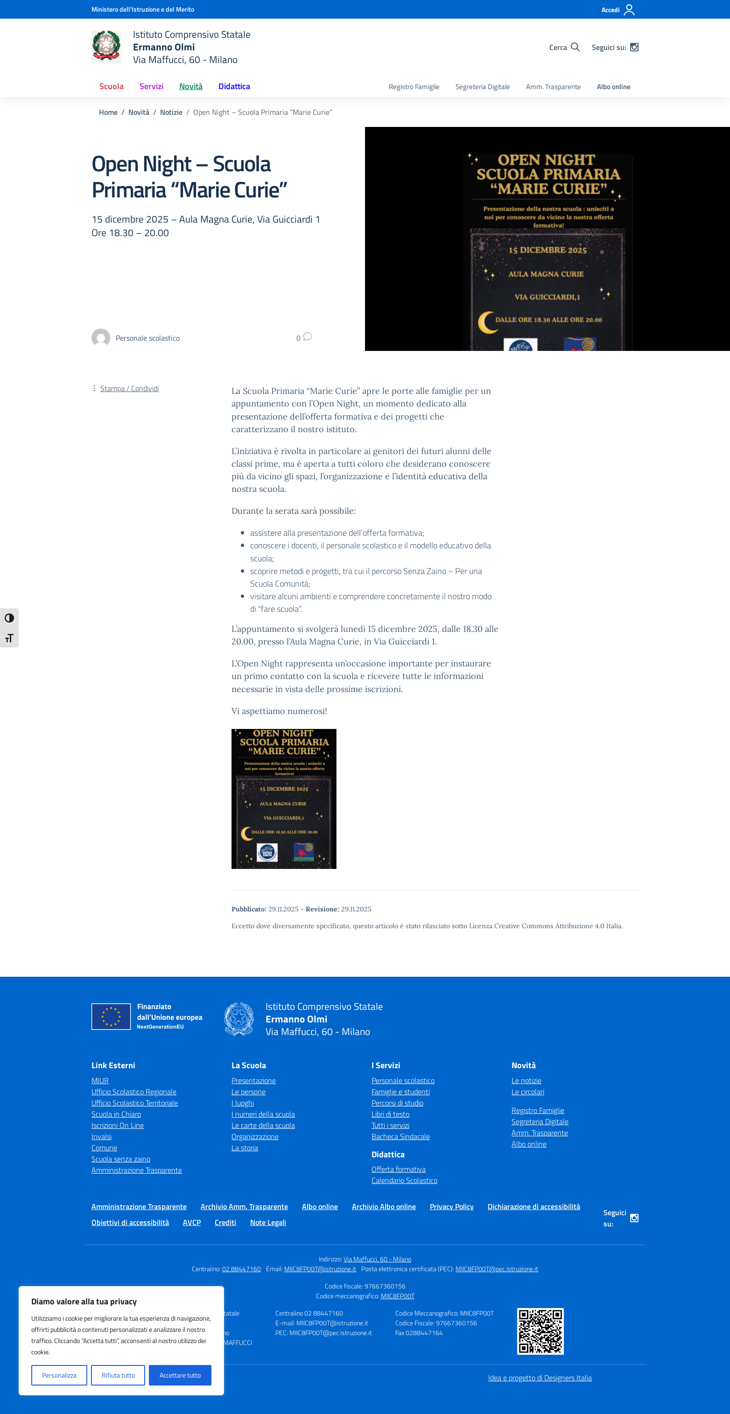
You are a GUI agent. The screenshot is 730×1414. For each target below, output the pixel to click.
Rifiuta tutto (118, 1375)
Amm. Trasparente (553, 86)
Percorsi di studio (397, 1102)
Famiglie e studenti (401, 1091)
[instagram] (634, 47)
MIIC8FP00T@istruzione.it (320, 1269)
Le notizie (526, 1080)
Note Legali (268, 1222)
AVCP (192, 1222)
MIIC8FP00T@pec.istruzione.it (497, 1269)
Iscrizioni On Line (117, 1125)
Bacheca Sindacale (401, 1136)
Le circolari (528, 1091)
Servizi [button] (151, 86)
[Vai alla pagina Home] (108, 112)
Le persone (249, 1091)
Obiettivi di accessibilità (130, 1222)
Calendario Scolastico (404, 1180)
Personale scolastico (403, 1080)
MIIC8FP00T (397, 1296)
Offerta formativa (399, 1169)
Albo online (614, 86)
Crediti (225, 1222)
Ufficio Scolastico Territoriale (134, 1102)
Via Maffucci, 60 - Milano (377, 1259)
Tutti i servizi (390, 1125)
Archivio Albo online (384, 1206)
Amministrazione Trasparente (136, 1170)
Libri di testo (390, 1114)
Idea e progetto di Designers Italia (540, 1377)
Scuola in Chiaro (116, 1114)
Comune (104, 1147)
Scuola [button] (111, 86)
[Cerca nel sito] (565, 47)
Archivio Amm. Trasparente (244, 1206)
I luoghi (243, 1102)
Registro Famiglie (414, 86)
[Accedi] (619, 10)
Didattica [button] (234, 86)
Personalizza (59, 1375)
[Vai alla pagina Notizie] (171, 112)
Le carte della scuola (263, 1125)
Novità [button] (191, 86)
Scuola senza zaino (120, 1158)
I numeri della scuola (263, 1114)
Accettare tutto (180, 1375)
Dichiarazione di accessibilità (534, 1206)
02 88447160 (241, 1269)
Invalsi (101, 1136)
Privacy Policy (452, 1206)
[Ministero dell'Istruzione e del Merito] (142, 9)
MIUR (100, 1080)
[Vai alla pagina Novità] (138, 112)
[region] (121, 1340)
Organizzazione (255, 1136)
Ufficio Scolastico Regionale (133, 1091)
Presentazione (254, 1080)
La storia (245, 1147)
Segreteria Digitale (483, 86)
